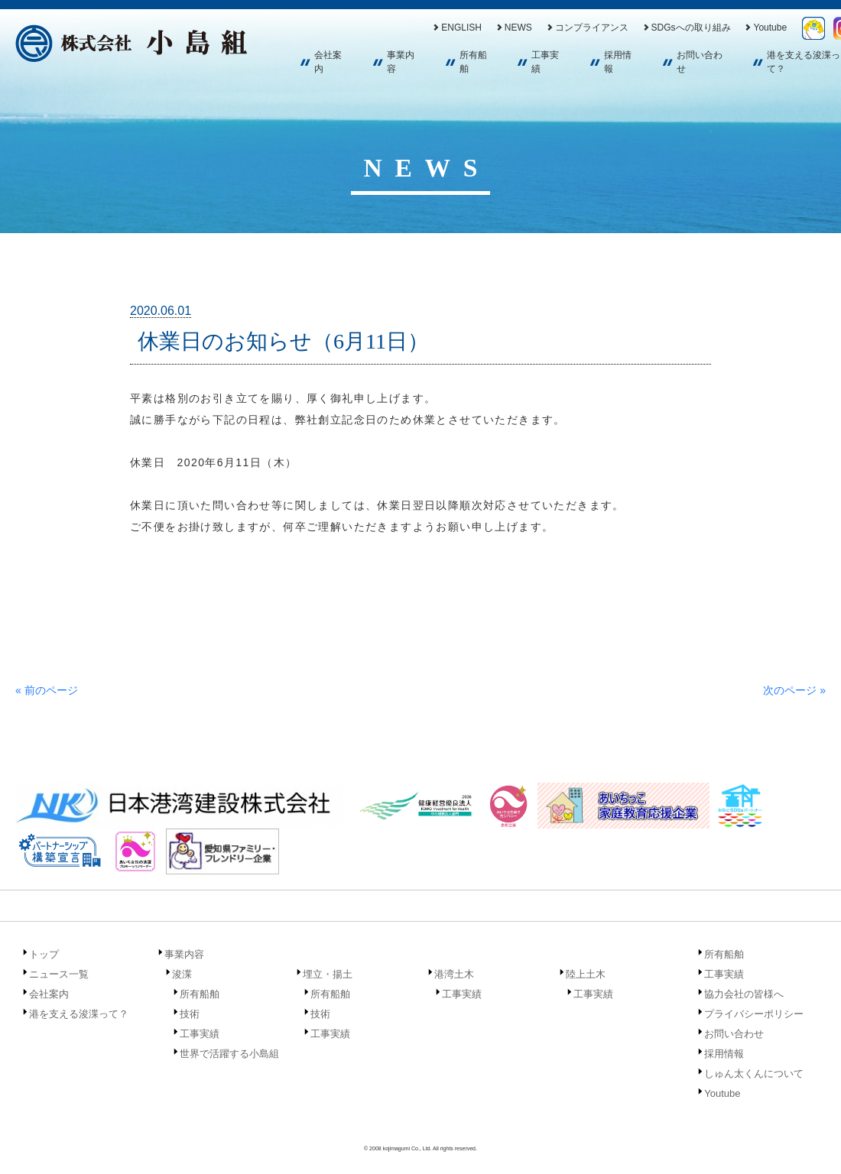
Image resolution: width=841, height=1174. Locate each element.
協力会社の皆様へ (744, 994)
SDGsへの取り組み (686, 27)
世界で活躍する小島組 (229, 1053)
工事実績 (545, 62)
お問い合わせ (699, 62)
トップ (44, 954)
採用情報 (618, 62)
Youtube (765, 27)
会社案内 (328, 62)
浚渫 (182, 974)
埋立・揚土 (327, 974)
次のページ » (794, 690)
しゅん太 (813, 28)
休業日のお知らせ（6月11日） (283, 341)
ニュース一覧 (59, 974)
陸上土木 (586, 974)
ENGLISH (456, 27)
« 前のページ (46, 690)
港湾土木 (454, 974)
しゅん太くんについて (754, 1073)
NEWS (513, 27)
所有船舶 (473, 62)
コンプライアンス (586, 27)
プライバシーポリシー (754, 1014)
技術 (190, 1014)
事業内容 (400, 62)
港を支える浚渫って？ (78, 1014)
